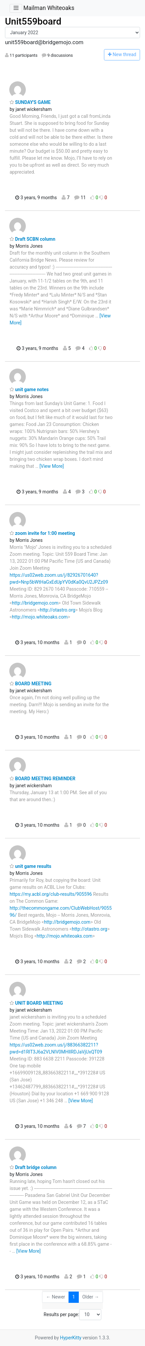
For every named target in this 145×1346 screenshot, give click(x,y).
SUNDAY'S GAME (30, 102)
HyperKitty (70, 1337)
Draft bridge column (33, 1167)
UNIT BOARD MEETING (36, 1003)
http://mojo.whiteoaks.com (40, 617)
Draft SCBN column (32, 239)
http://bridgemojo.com (35, 603)
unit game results (30, 866)
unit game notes (29, 389)
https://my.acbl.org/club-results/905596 (51, 894)
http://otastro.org (57, 610)
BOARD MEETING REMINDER (42, 778)
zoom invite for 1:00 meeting (42, 533)
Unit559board (33, 21)
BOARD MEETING (30, 683)
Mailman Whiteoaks (48, 8)
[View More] (51, 466)
